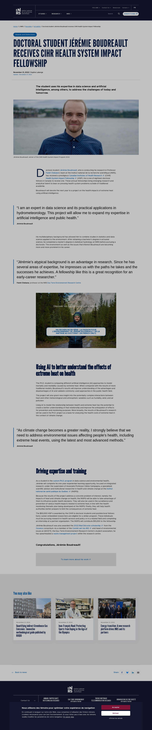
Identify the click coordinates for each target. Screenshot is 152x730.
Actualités (37, 26)
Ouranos (39, 528)
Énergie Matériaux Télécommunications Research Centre (101, 700)
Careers (125, 7)
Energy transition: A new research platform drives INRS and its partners (116, 628)
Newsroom (116, 7)
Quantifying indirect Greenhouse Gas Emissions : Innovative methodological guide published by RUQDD (31, 630)
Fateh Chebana (52, 173)
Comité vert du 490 (80, 528)
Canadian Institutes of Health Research (85, 175)
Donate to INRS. (129, 13)
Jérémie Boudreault (68, 170)
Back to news (19, 672)
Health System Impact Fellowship (60, 178)
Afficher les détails (116, 721)
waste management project (65, 533)
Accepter (115, 710)
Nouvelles (28, 26)
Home (15, 26)
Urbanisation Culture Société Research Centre (126, 700)
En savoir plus (68, 720)
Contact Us (105, 7)
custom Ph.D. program (62, 481)
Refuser (116, 716)
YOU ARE (95, 7)
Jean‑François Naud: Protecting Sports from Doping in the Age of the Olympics (73, 628)
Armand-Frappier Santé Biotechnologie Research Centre (51, 700)
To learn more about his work (74, 559)
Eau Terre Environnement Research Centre (65, 282)
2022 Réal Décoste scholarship (87, 525)
